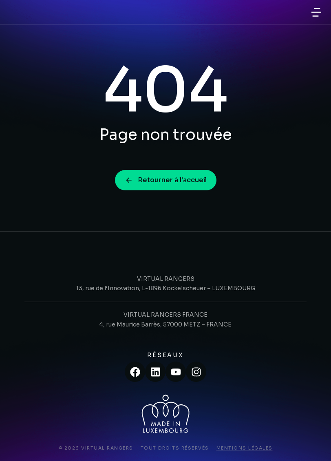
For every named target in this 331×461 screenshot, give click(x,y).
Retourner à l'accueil (166, 180)
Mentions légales (244, 448)
